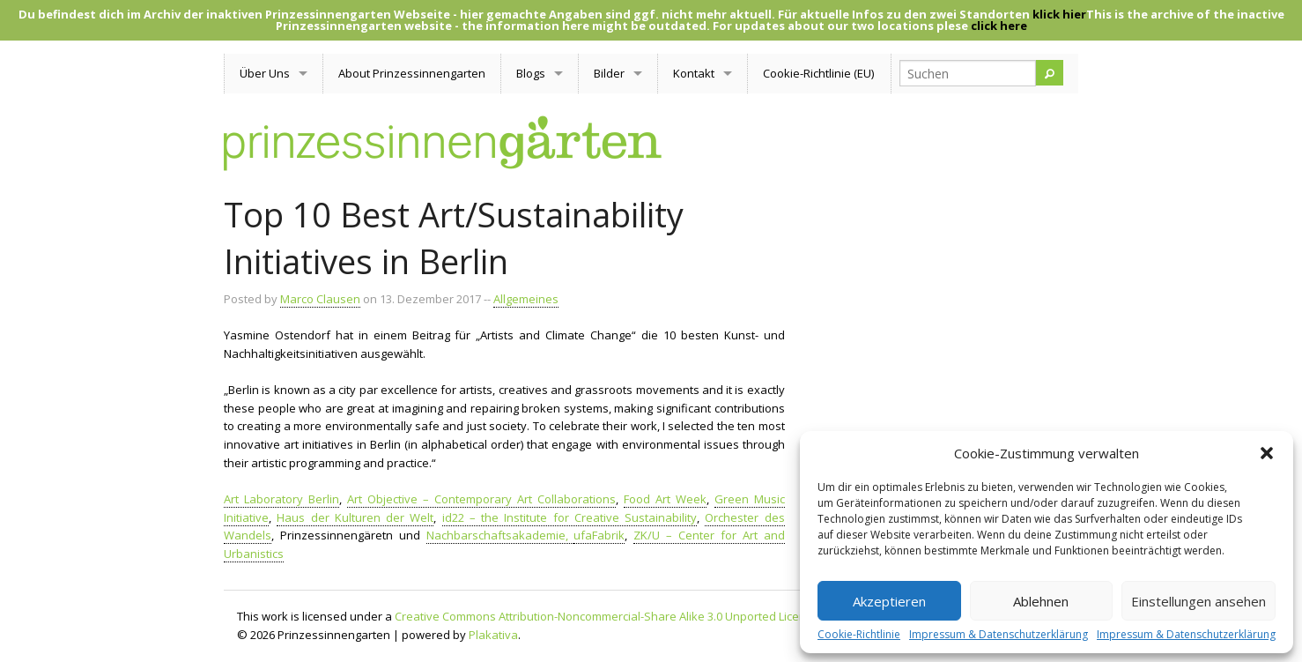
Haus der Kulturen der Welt (355, 517)
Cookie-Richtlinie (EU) (818, 73)
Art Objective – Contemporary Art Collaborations (481, 499)
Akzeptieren (889, 601)
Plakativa (493, 635)
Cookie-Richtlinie (858, 634)
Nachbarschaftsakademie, (500, 535)
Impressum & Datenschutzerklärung (998, 634)
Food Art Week (665, 499)
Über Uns (265, 73)
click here (999, 25)
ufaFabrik (599, 535)
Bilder (609, 73)
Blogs (530, 73)
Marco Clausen (320, 299)
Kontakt (693, 73)
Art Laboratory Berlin (281, 499)
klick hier (1059, 14)
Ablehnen (1041, 601)
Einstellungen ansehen (1198, 601)
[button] (1267, 453)
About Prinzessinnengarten (411, 73)
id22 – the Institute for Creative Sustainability (570, 517)
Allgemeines (526, 299)
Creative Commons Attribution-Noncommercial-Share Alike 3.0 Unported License (607, 616)
